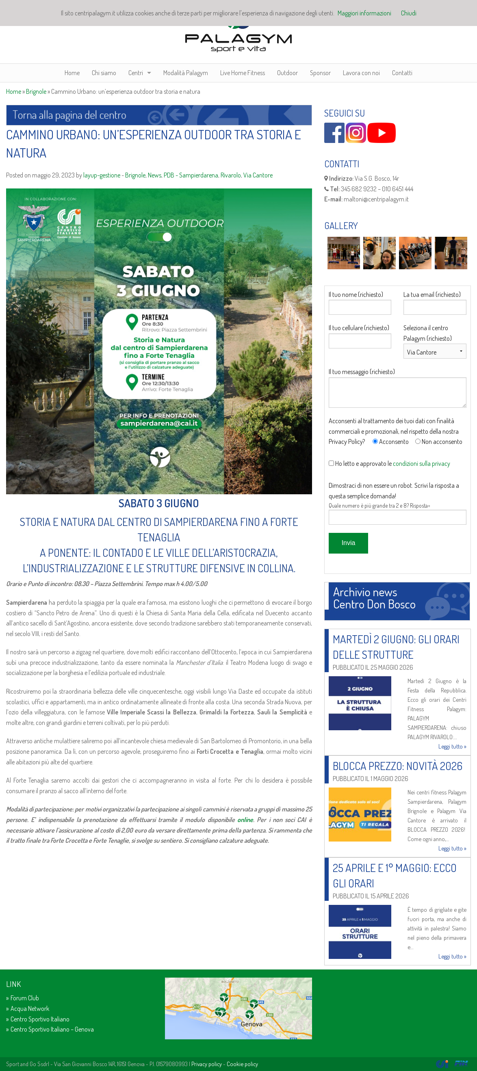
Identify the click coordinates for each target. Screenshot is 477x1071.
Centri (135, 73)
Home (72, 73)
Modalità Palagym (185, 73)
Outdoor (287, 73)
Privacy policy (206, 1063)
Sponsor (320, 73)
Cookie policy (242, 1063)
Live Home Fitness (242, 73)
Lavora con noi (361, 73)
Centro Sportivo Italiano (40, 1019)
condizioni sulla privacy (421, 463)
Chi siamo (104, 73)
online (245, 820)
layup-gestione (101, 175)
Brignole (36, 91)
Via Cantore (258, 175)
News (154, 175)
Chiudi (408, 13)
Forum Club (25, 998)
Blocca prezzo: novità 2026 (397, 765)
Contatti (402, 73)
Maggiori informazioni (364, 13)
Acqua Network (30, 1008)
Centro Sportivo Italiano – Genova (52, 1029)
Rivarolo (231, 175)
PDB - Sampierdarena (191, 175)
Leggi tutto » (452, 746)
